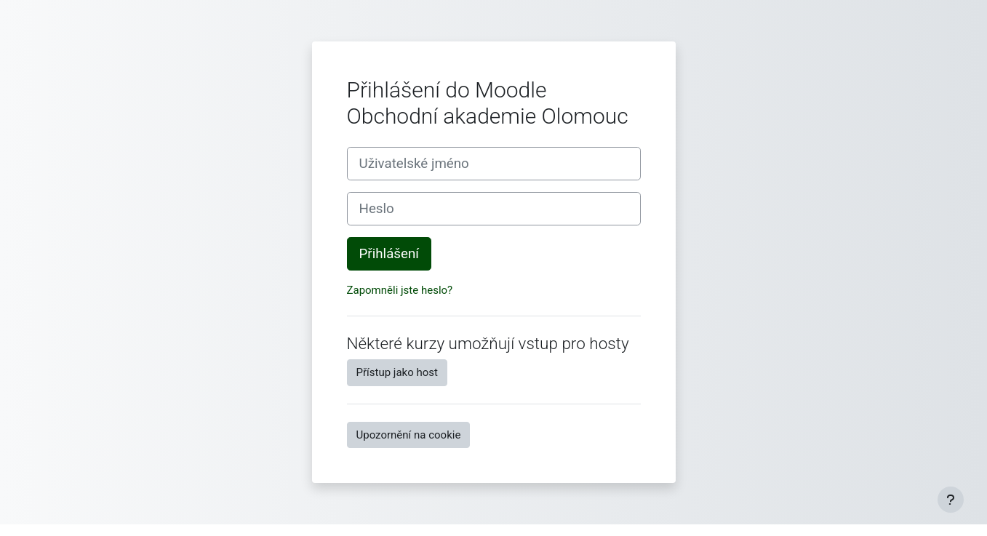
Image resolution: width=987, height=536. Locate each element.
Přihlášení (389, 254)
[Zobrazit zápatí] (951, 500)
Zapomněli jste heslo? (400, 290)
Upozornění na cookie (408, 434)
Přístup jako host (397, 372)
